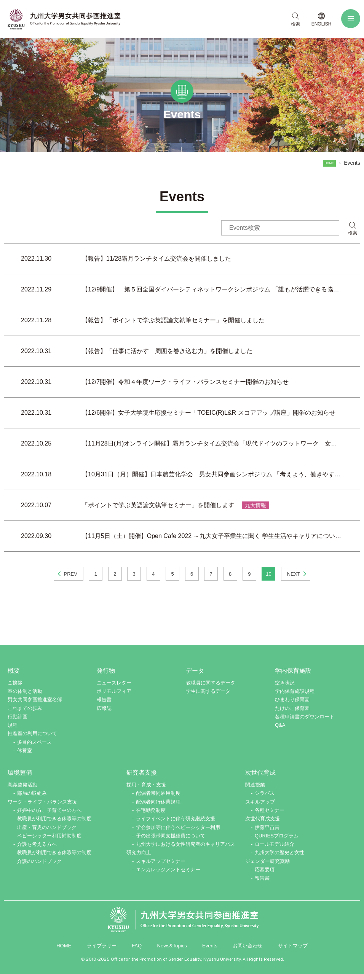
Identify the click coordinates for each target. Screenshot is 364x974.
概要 (14, 670)
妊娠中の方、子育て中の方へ (49, 810)
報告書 (104, 699)
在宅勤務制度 (151, 810)
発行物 (106, 670)
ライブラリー (102, 946)
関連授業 (255, 785)
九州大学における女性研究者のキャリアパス (185, 844)
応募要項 (265, 869)
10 (268, 574)
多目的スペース (34, 742)
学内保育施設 (293, 670)
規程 (13, 725)
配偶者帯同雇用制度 (158, 793)
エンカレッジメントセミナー (168, 869)
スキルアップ (260, 802)
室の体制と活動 (25, 691)
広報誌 (104, 708)
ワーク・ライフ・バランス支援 (42, 802)
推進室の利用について (32, 733)
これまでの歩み (25, 708)
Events (209, 946)
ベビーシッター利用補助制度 (49, 836)
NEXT (293, 574)
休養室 (24, 750)
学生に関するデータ (208, 691)
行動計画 (17, 716)
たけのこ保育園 (292, 708)
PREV (70, 574)
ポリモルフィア (114, 691)
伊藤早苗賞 (267, 827)
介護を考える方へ (37, 844)
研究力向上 (138, 852)
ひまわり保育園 (292, 699)
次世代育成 (260, 772)
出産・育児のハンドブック (47, 827)
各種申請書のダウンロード (304, 716)
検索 (352, 233)
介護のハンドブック (39, 861)
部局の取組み (32, 793)
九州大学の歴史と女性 (279, 852)
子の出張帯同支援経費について (170, 836)
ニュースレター (114, 683)
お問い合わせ (247, 946)
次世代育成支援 (262, 818)
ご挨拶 (15, 683)
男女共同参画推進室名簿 (35, 699)
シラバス (265, 793)
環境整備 (20, 772)
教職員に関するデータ (210, 683)
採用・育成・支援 (146, 785)
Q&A (280, 725)
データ (195, 670)
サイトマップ (293, 946)
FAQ (137, 946)
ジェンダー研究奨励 (267, 861)
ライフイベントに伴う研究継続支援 (175, 818)
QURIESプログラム (277, 836)
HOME (328, 163)
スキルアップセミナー (160, 861)
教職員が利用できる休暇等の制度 (54, 818)
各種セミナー (269, 810)
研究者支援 (141, 772)
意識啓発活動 (22, 785)
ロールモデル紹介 (274, 844)
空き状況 (285, 683)
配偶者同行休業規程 (158, 802)
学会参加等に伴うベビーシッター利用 (178, 827)
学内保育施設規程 (295, 691)
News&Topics (172, 946)
